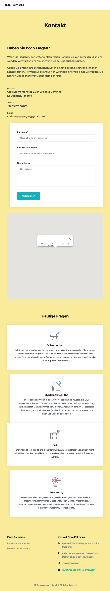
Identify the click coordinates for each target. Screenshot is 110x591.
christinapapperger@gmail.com (26, 116)
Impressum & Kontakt (18, 543)
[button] (55, 250)
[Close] (69, 238)
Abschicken (29, 196)
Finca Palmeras (14, 5)
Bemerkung (23, 163)
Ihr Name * (22, 132)
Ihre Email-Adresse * (27, 147)
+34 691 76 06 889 (17, 106)
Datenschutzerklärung (19, 548)
